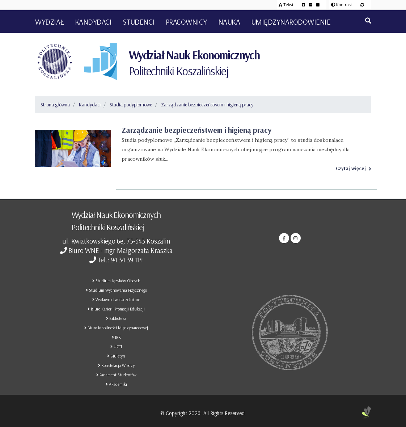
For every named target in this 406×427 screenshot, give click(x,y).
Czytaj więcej (353, 168)
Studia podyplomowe (131, 104)
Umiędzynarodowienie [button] (291, 21)
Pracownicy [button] (186, 21)
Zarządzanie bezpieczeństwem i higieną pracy (207, 104)
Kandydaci (90, 104)
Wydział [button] (49, 21)
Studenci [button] (139, 21)
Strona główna (55, 104)
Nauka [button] (229, 21)
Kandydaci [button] (93, 21)
